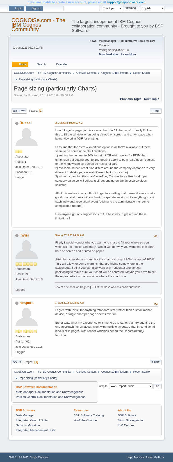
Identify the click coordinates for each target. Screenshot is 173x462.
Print (155, 111)
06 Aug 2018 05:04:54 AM (69, 235)
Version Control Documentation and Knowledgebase (50, 397)
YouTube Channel (86, 420)
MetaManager (25, 415)
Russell (26, 123)
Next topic (151, 99)
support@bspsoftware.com (126, 2)
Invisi (24, 235)
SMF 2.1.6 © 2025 (18, 457)
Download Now (108, 54)
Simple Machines (39, 457)
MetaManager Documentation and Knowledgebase (49, 392)
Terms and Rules (143, 457)
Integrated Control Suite (32, 420)
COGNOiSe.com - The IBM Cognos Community (38, 24)
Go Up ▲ (159, 457)
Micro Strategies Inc (131, 420)
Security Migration (28, 425)
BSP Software (127, 415)
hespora (27, 303)
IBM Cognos (126, 425)
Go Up (17, 362)
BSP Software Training (89, 415)
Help (129, 457)
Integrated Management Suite (35, 430)
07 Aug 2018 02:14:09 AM (69, 302)
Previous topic (130, 99)
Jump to (103, 386)
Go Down (19, 111)
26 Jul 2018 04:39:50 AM (68, 123)
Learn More (128, 54)
